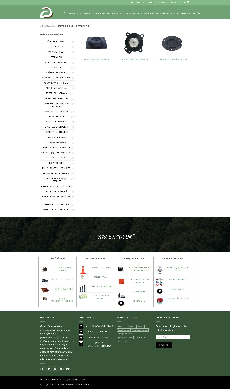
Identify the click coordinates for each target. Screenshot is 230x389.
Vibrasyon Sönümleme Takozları (56, 104)
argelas (140, 326)
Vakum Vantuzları (56, 122)
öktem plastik (141, 338)
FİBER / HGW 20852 (99, 337)
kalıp (120, 342)
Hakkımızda (153, 2)
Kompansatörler (56, 142)
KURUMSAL (85, 13)
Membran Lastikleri (56, 132)
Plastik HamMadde (180, 13)
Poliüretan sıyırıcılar (56, 83)
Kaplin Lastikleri (56, 116)
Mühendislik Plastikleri (56, 209)
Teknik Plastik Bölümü (56, 111)
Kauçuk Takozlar (56, 137)
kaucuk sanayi (123, 330)
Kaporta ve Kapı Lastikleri (56, 186)
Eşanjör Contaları (56, 62)
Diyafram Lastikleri (96, 55)
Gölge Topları (132, 13)
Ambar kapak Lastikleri (56, 173)
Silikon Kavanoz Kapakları (56, 147)
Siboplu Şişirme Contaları (56, 152)
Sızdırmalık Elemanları (56, 204)
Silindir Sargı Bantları (56, 98)
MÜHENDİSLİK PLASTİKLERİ (156, 13)
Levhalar (56, 67)
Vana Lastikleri (56, 52)
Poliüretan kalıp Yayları (56, 78)
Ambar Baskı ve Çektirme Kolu (56, 197)
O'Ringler (56, 57)
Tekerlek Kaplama (56, 93)
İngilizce (76, 380)
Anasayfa (73, 13)
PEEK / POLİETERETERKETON (99, 344)
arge (120, 326)
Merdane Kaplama (56, 88)
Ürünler (116, 13)
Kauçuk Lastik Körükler (56, 168)
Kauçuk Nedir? (102, 13)
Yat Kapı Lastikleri (56, 191)
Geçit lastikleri (56, 47)
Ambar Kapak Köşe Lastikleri (56, 179)
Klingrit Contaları (56, 158)
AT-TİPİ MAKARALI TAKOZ (99, 326)
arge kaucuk (129, 326)
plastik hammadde (125, 338)
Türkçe (173, 2)
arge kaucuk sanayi (140, 330)
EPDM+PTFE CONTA (99, 331)
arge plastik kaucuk (125, 334)
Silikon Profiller (56, 72)
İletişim (164, 2)
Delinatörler (56, 163)
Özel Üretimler (56, 41)
